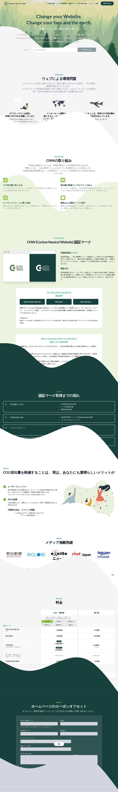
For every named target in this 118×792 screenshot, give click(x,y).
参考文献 (20, 128)
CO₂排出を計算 (86, 49)
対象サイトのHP (25, 746)
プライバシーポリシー (59, 779)
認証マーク (72, 3)
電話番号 (63, 730)
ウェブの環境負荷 (61, 3)
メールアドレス (25, 738)
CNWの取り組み (82, 3)
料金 (97, 3)
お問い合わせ (107, 3)
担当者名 (23, 730)
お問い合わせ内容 (25, 753)
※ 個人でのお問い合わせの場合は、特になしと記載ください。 (36, 726)
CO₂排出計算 (51, 3)
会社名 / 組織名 (25, 720)
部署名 (62, 720)
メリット (91, 3)
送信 (59, 769)
